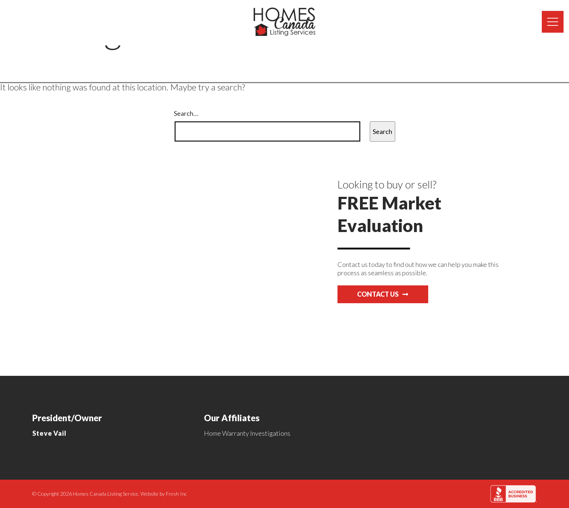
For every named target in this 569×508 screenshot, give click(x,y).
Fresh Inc (176, 494)
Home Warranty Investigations (247, 433)
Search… (186, 113)
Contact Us (382, 294)
